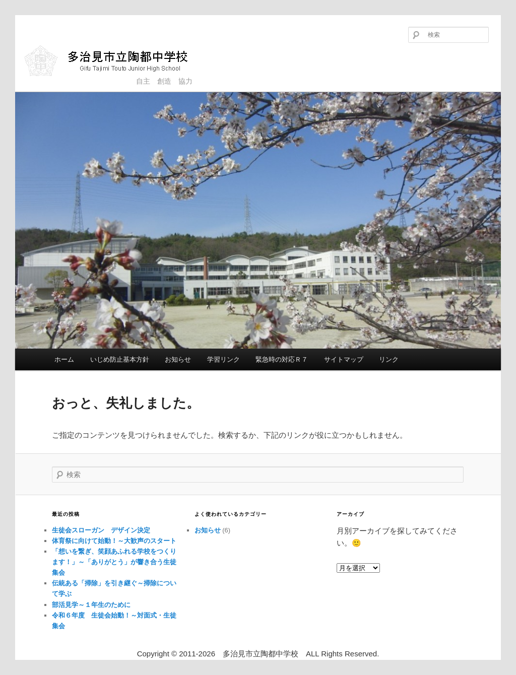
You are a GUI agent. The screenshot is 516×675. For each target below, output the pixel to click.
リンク (389, 359)
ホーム (64, 359)
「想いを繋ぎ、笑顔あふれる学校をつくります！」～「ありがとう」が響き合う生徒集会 (114, 562)
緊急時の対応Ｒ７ (281, 359)
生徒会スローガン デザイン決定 (101, 530)
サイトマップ (343, 359)
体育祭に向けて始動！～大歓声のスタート (114, 541)
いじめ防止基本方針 (119, 359)
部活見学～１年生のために (91, 605)
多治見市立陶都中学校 (113, 60)
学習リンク (223, 359)
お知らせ (178, 359)
